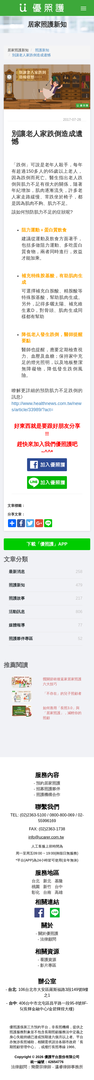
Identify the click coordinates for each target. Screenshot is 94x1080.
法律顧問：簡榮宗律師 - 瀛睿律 (47, 1067)
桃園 (36, 887)
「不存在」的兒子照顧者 (62, 693)
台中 (59, 887)
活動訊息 (17, 612)
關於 (47, 925)
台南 (47, 892)
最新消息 (17, 571)
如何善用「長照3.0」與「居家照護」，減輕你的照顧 (62, 713)
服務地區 (47, 872)
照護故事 (17, 598)
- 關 (47, 933)
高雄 (59, 892)
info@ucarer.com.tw (46, 837)
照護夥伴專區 (21, 638)
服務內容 (47, 775)
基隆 (59, 881)
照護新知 (42, 50)
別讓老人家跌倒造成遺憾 (31, 55)
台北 (36, 881)
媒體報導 (17, 625)
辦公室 (47, 981)
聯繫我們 (47, 806)
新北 (47, 881)
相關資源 (47, 951)
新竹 (47, 887)
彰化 (36, 892)
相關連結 (47, 902)
